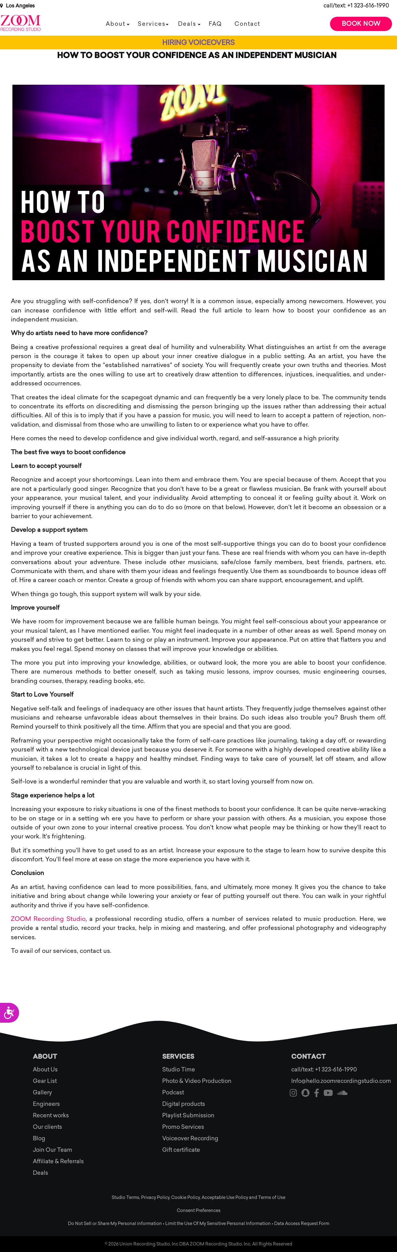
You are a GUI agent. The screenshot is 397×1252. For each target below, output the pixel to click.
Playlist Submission (188, 1115)
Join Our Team (52, 1150)
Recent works (51, 1115)
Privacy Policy (155, 1197)
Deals (187, 23)
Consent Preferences (199, 1210)
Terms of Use (271, 1197)
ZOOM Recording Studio (48, 918)
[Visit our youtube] (328, 1094)
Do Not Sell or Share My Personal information (115, 1223)
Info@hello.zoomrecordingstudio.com (327, 1081)
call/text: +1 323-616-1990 (356, 5)
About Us (45, 1069)
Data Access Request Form (301, 1223)
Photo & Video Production (196, 1081)
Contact (247, 23)
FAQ (215, 23)
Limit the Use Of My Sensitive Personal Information (218, 1223)
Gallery (42, 1092)
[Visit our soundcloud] (342, 1094)
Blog (39, 1138)
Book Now (361, 23)
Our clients (47, 1127)
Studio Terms (125, 1197)
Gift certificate (181, 1150)
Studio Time (178, 1069)
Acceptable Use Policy (225, 1197)
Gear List (45, 1081)
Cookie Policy (185, 1197)
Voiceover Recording (190, 1138)
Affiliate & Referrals (58, 1161)
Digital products (183, 1104)
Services (152, 23)
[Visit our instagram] (293, 1094)
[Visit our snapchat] (305, 1094)
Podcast (173, 1092)
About (115, 23)
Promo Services (183, 1127)
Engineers (46, 1104)
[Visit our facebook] (316, 1094)
